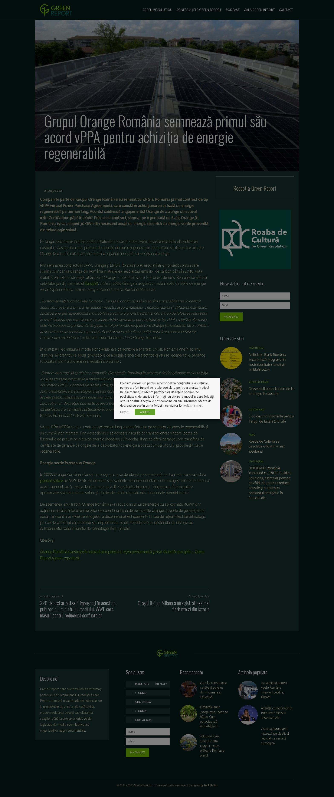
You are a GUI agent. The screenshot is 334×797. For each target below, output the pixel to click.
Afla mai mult (193, 405)
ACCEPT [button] (145, 412)
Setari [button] (124, 412)
